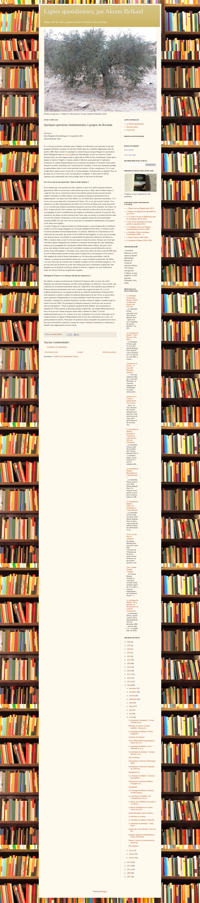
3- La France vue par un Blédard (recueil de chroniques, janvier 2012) (141, 218)
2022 (129, 656)
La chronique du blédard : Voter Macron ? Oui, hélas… (132, 336)
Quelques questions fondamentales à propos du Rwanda (142, 836)
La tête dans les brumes (137, 816)
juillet (131, 706)
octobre (132, 696)
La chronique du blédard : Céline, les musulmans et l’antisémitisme (132, 506)
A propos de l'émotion (136, 737)
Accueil (80, 352)
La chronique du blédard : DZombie (141, 820)
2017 (129, 674)
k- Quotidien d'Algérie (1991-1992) (139, 240)
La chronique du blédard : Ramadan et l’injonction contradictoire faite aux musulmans (132, 435)
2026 (129, 642)
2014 (129, 685)
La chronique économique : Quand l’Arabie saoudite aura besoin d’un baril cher (132, 301)
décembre (132, 688)
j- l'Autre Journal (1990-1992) (137, 237)
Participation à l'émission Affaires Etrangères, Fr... (141, 782)
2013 (129, 862)
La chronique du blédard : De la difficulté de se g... (140, 747)
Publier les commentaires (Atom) (66, 356)
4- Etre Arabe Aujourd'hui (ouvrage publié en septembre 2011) (139, 223)
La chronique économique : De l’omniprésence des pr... (140, 797)
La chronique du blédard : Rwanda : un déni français (141, 792)
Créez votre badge (130, 155)
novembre (133, 692)
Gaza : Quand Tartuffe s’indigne (131, 569)
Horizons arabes (132, 127)
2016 (129, 678)
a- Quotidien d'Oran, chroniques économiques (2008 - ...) (138, 233)
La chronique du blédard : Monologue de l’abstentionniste (132, 473)
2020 (129, 663)
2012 (129, 866)
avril (131, 717)
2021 (129, 660)
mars (131, 850)
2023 (129, 653)
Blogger (104, 891)
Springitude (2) (134, 772)
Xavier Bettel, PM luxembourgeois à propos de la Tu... (142, 742)
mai (130, 714)
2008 (129, 873)
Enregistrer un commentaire (57, 347)
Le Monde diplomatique (135, 124)
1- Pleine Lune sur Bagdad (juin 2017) (140, 208)
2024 (129, 649)
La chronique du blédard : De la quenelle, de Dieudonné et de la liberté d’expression (132, 605)
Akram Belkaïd (128, 150)
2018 (129, 671)
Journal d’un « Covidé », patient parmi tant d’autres (132, 400)
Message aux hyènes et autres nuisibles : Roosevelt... (139, 727)
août (131, 703)
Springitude (133, 787)
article (67, 154)
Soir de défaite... (134, 757)
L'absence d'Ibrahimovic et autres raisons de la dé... (141, 808)
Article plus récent (51, 352)
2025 (129, 645)
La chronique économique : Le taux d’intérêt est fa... (141, 721)
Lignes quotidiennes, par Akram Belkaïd (93, 11)
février (131, 854)
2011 (129, 869)
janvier (131, 858)
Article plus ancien (109, 352)
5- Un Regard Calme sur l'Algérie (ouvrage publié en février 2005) (139, 228)
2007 (129, 877)
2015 (129, 682)
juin (130, 710)
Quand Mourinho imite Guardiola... (141, 813)
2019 (129, 667)
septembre (133, 699)
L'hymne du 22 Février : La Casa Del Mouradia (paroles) (132, 368)
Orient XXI (131, 130)
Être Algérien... (134, 846)
